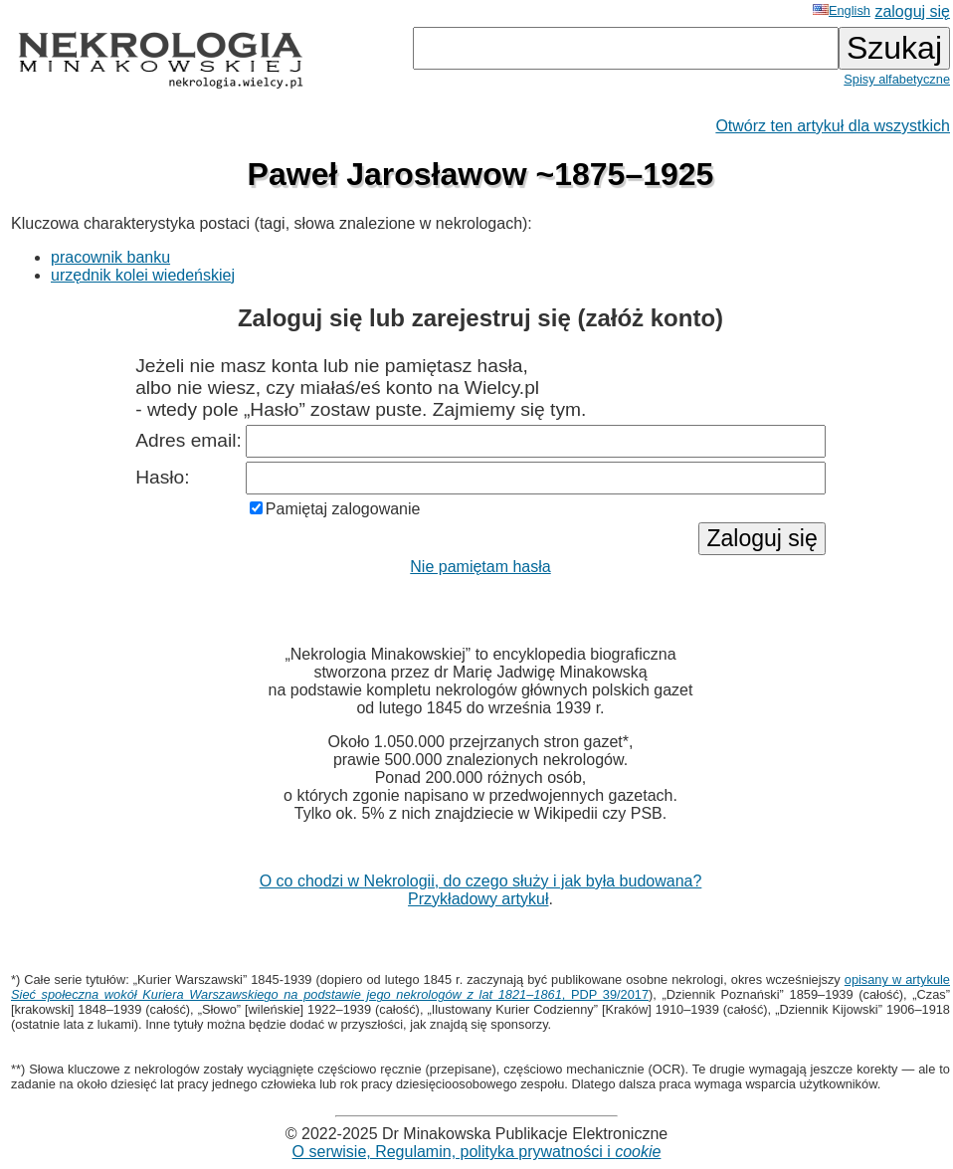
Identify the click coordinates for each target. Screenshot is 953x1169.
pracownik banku (110, 257)
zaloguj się (912, 11)
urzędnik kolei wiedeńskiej (143, 275)
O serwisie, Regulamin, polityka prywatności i (477, 1151)
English (841, 10)
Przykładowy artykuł (478, 898)
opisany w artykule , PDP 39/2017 (480, 987)
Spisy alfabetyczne (897, 79)
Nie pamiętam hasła (480, 566)
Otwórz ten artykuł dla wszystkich (832, 125)
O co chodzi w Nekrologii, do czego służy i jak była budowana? (481, 881)
